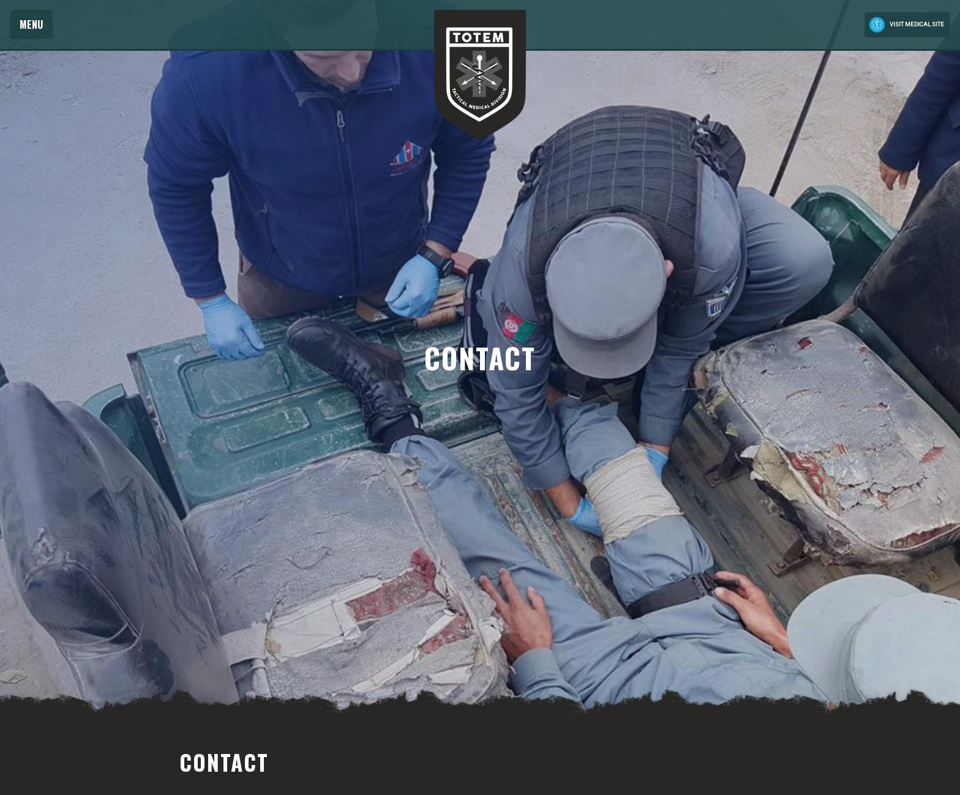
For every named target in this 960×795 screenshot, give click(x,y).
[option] (480, 357)
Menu (31, 24)
